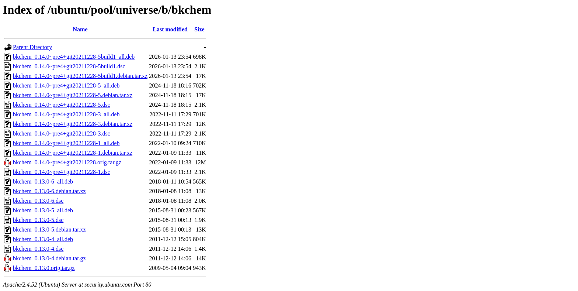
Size (199, 29)
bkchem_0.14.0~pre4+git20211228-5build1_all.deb (74, 57)
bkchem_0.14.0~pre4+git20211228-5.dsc (61, 105)
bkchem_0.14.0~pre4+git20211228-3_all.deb (66, 114)
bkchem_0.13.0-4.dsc (38, 249)
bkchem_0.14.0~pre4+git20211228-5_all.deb (66, 85)
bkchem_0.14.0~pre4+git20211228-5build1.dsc (69, 66)
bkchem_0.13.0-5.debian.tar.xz (49, 229)
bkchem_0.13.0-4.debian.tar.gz (49, 258)
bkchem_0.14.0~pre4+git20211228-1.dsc (61, 172)
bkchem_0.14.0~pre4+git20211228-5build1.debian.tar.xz (80, 76)
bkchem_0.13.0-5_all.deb (43, 210)
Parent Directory (32, 47)
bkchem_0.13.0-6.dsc (38, 201)
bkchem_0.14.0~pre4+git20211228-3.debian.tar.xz (72, 124)
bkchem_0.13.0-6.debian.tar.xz (49, 191)
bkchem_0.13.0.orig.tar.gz (44, 268)
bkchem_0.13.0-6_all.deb (43, 181)
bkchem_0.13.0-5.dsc (38, 220)
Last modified (170, 29)
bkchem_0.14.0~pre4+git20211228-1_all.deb (66, 143)
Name (80, 29)
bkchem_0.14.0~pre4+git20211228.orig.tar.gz (67, 162)
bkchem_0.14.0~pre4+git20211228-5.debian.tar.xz (72, 95)
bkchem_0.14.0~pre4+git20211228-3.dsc (61, 133)
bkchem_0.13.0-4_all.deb (43, 239)
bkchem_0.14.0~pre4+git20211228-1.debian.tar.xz (72, 153)
